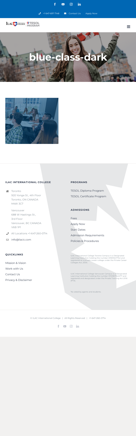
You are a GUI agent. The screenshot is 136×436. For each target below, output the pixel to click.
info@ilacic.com (21, 239)
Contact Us (12, 274)
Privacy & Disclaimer (18, 280)
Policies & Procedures (85, 241)
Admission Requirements (87, 235)
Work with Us (14, 268)
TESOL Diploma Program (87, 190)
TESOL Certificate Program (88, 196)
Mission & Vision (15, 263)
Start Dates (78, 229)
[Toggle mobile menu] (129, 27)
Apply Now (78, 224)
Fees (74, 218)
